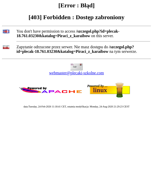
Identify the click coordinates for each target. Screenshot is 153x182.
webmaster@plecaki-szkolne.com (76, 73)
